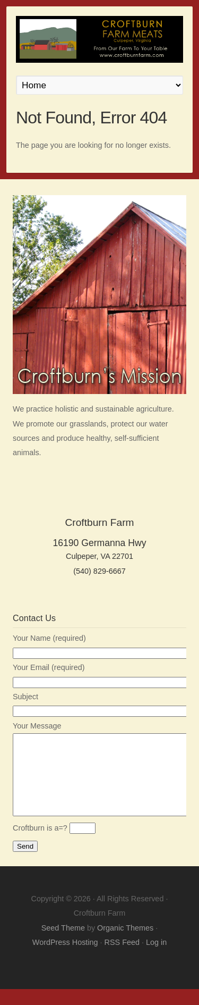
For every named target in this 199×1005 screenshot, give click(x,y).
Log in (156, 958)
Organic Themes (125, 944)
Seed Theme (63, 944)
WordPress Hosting (65, 958)
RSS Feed (122, 958)
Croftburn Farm (99, 39)
